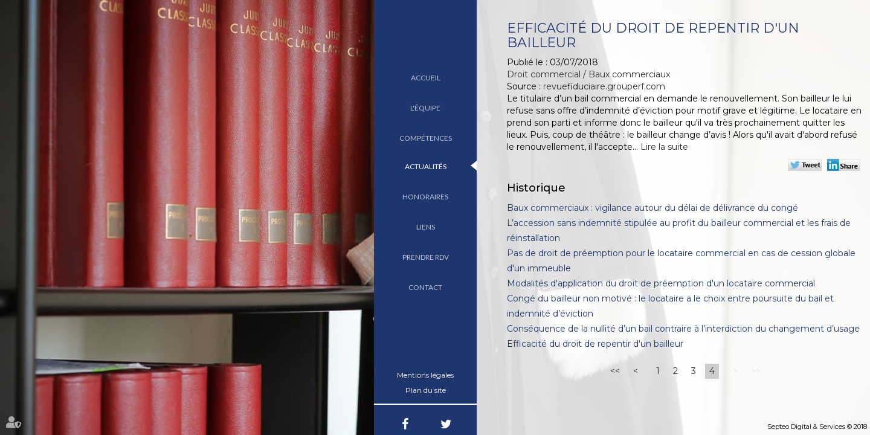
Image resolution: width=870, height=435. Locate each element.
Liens (425, 226)
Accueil (425, 77)
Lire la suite (664, 146)
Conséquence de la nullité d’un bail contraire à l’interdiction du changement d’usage (683, 328)
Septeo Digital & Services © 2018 (817, 426)
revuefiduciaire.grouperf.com (604, 86)
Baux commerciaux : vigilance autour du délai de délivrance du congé (652, 207)
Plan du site (425, 390)
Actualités (425, 166)
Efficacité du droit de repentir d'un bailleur (595, 343)
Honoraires (425, 196)
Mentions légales (425, 374)
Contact (425, 287)
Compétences (425, 138)
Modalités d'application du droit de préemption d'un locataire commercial (661, 283)
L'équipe (425, 107)
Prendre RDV (425, 257)
